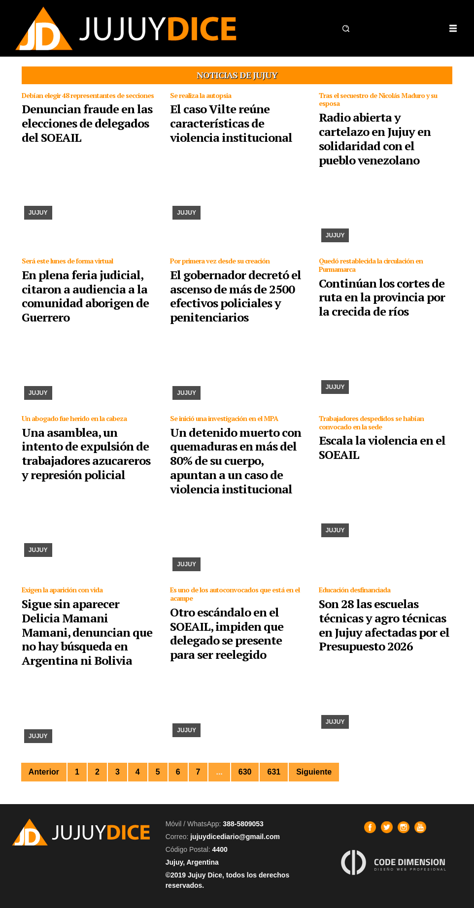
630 (245, 772)
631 (273, 772)
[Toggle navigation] (453, 28)
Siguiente (314, 772)
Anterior (44, 772)
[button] (345, 28)
